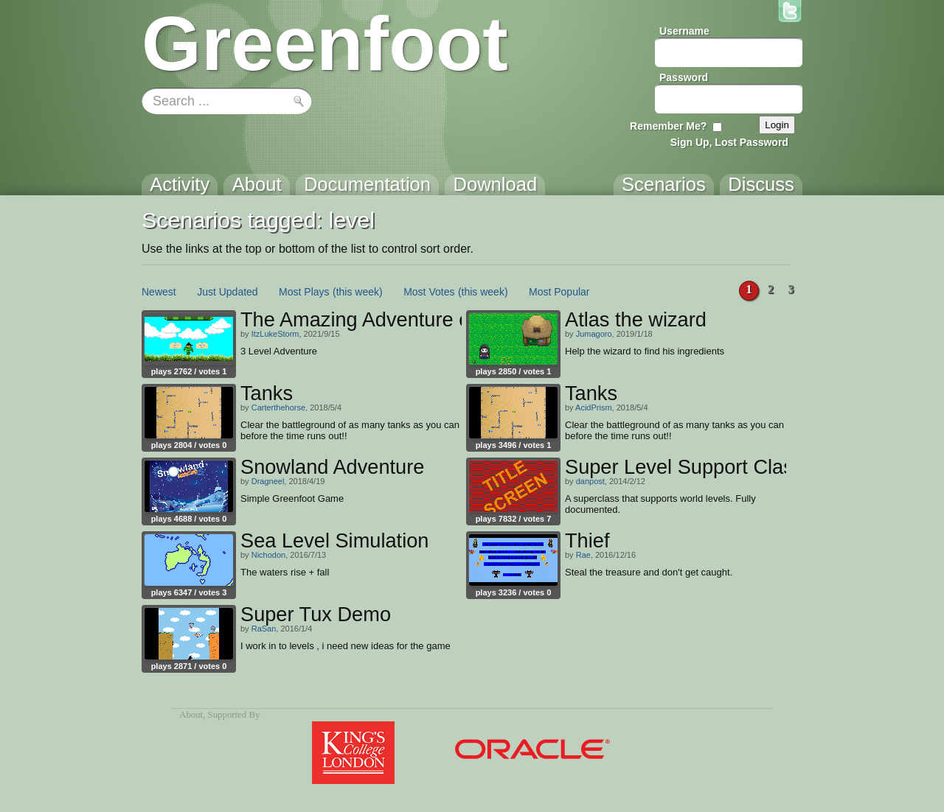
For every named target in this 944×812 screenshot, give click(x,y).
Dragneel (268, 481)
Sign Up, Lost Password (729, 142)
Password (683, 77)
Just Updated (227, 292)
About (191, 715)
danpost (590, 481)
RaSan (264, 628)
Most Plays (304, 292)
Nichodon (268, 554)
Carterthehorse (278, 407)
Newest (159, 292)
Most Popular (559, 292)
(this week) (358, 292)
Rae (583, 554)
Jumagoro (594, 333)
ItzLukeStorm (275, 333)
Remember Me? (668, 126)
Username (684, 31)
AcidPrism (593, 407)
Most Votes (428, 292)
